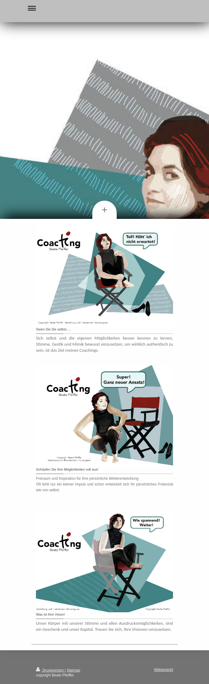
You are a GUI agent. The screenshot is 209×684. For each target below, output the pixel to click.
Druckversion (50, 670)
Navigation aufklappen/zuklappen (104, 8)
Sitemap (73, 670)
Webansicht (163, 670)
